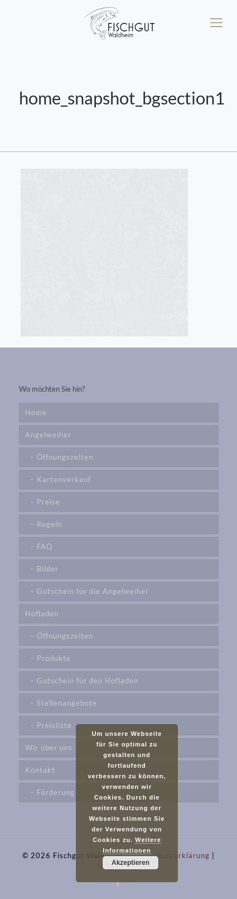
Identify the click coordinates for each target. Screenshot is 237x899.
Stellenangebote (67, 702)
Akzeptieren (130, 863)
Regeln (49, 524)
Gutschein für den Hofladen (87, 680)
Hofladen (42, 613)
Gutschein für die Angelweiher (93, 591)
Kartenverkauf (64, 479)
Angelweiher (48, 434)
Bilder (48, 568)
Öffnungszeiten (65, 457)
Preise (48, 501)
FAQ (44, 546)
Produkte (54, 658)
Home (36, 412)
